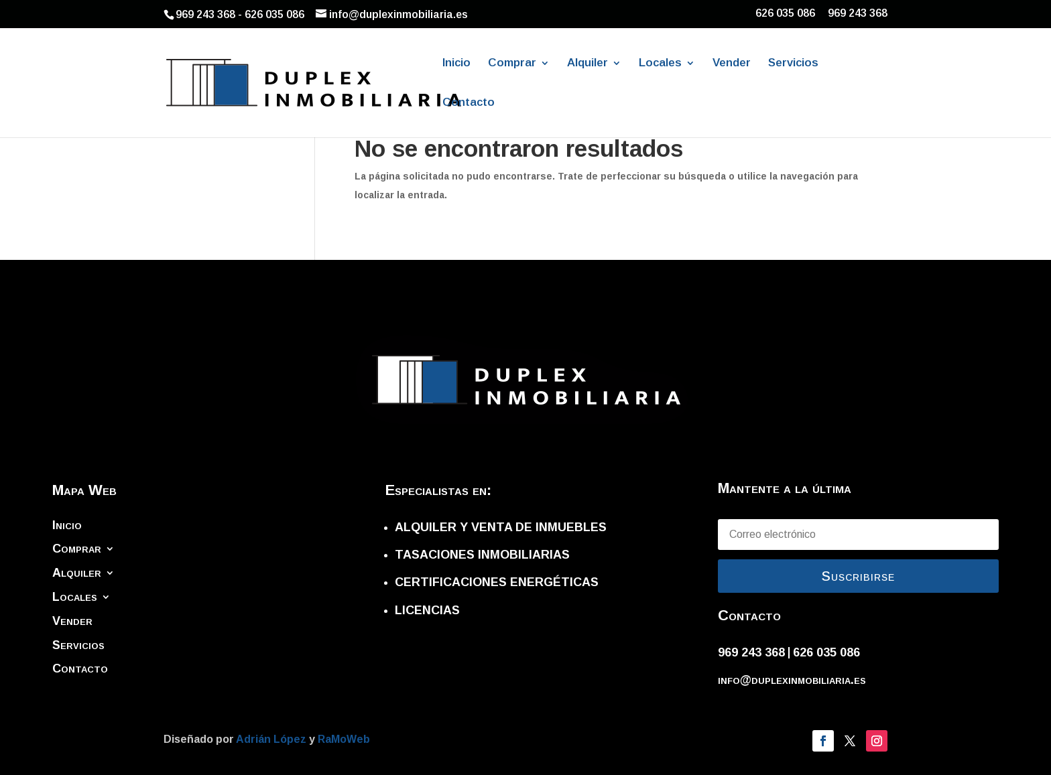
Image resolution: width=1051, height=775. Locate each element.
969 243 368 (857, 13)
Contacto (468, 103)
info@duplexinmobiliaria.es (792, 680)
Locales (660, 63)
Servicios (793, 63)
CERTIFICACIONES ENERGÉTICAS (497, 582)
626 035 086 (785, 13)
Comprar (512, 63)
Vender (732, 63)
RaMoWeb (344, 739)
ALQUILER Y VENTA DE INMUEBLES (501, 527)
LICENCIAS (427, 610)
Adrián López (272, 739)
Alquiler (587, 63)
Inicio (456, 63)
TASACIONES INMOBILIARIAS (482, 554)
